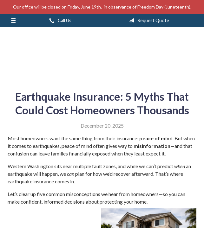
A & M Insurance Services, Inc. (102, 56)
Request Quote (147, 20)
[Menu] (13, 20)
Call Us (59, 20)
